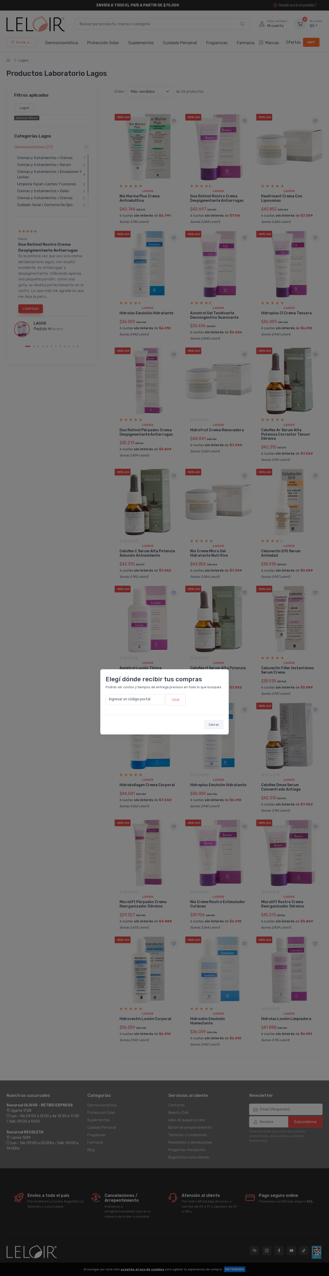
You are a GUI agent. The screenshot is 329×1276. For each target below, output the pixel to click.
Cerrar (214, 725)
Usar (175, 699)
